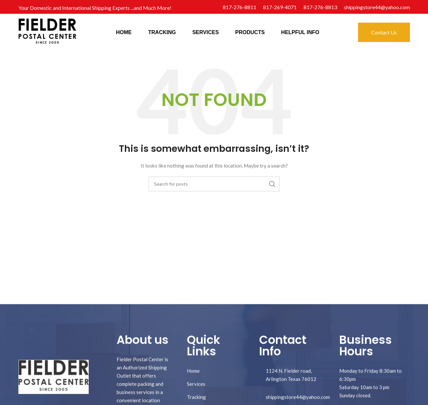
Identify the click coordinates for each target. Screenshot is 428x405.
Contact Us (384, 32)
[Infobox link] (239, 7)
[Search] (214, 184)
